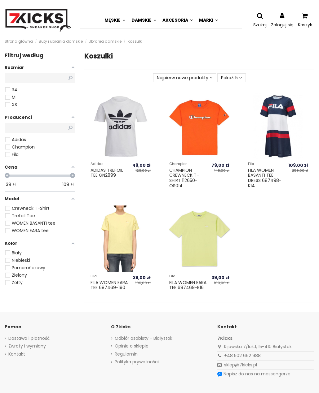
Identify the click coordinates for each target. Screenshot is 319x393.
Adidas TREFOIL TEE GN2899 (107, 173)
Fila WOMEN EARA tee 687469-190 (109, 285)
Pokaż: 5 (231, 78)
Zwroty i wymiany (27, 346)
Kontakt (16, 354)
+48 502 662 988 (242, 355)
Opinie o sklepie (131, 346)
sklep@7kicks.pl (240, 365)
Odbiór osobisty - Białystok (143, 338)
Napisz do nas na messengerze (257, 374)
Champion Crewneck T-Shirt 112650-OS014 (184, 178)
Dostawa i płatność (29, 338)
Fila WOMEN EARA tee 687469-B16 (187, 285)
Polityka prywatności (137, 362)
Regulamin (126, 354)
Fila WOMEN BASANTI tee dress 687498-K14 (264, 178)
